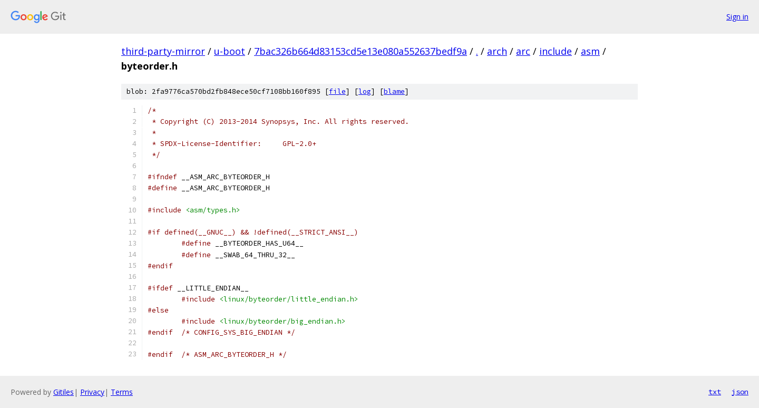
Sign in (737, 17)
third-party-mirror (163, 51)
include (555, 51)
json (740, 391)
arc (523, 51)
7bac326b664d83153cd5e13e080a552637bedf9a (360, 51)
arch (497, 51)
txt (714, 391)
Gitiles (63, 392)
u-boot (229, 51)
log (364, 91)
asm (590, 51)
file (337, 91)
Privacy (92, 392)
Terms (122, 392)
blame (394, 91)
